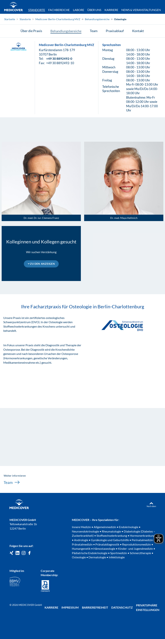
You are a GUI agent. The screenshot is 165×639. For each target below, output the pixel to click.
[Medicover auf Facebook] (29, 553)
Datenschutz (122, 607)
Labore (78, 10)
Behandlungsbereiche (97, 19)
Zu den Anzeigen (42, 263)
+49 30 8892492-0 (59, 59)
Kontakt (138, 31)
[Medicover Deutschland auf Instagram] (23, 553)
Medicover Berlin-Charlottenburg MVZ (57, 19)
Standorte (36, 10)
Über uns (94, 10)
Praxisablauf (115, 31)
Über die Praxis (31, 31)
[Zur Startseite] (13, 7)
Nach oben (151, 506)
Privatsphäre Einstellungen (147, 607)
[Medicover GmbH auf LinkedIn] (17, 553)
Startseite (9, 19)
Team (94, 31)
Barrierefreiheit (95, 607)
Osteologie (120, 19)
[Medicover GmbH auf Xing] (11, 553)
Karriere (111, 10)
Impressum (70, 607)
